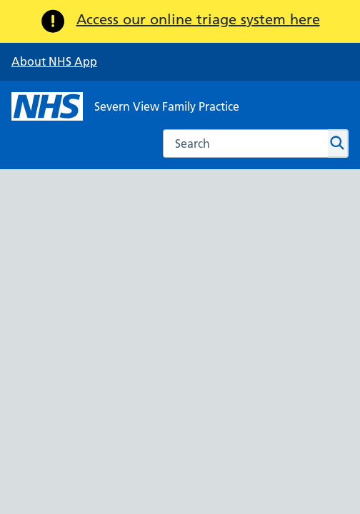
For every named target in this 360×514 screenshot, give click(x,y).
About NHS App (54, 61)
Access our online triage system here (198, 19)
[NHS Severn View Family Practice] (125, 106)
